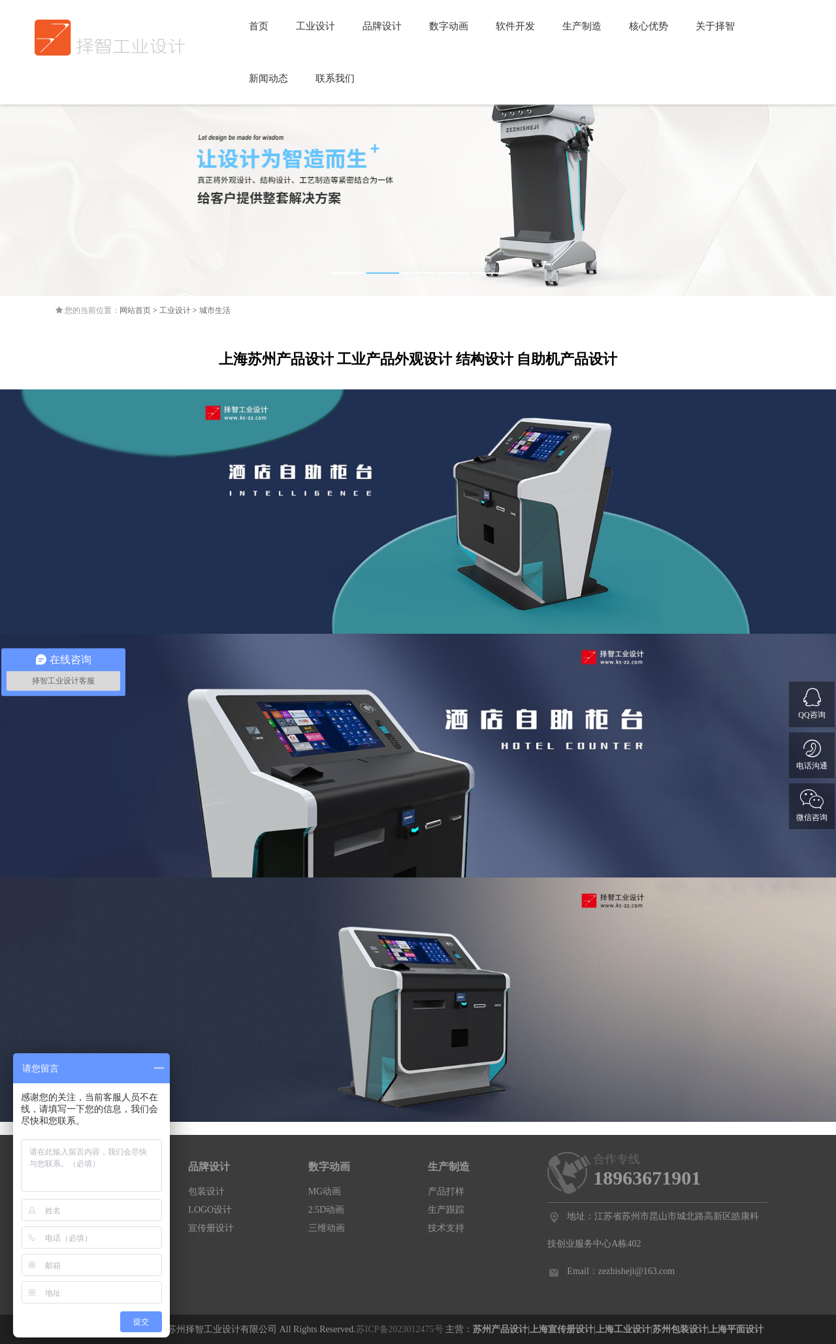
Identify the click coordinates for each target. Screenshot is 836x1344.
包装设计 (206, 1191)
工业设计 (315, 26)
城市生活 (215, 310)
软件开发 (515, 26)
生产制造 (582, 26)
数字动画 (448, 26)
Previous (20, 174)
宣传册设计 (211, 1228)
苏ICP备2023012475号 (399, 1329)
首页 (258, 26)
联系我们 (335, 78)
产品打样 (446, 1191)
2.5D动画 (326, 1210)
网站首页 (135, 310)
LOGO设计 (210, 1210)
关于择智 (715, 26)
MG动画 (325, 1191)
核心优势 (648, 26)
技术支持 (446, 1228)
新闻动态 (268, 78)
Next (816, 174)
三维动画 (326, 1228)
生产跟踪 (446, 1210)
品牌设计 (382, 26)
